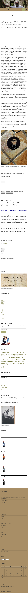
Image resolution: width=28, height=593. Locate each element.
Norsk (2, 311)
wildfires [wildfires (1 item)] (2, 365)
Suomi (2, 302)
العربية (2, 295)
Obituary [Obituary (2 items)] (9, 359)
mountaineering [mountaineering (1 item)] (3, 357)
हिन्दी (1, 306)
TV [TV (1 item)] (11, 363)
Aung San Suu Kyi (4, 500)
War (1, 536)
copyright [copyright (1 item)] (2, 354)
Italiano (2, 308)
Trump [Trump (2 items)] (10, 363)
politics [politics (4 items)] (5, 361)
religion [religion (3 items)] (18, 361)
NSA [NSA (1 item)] (6, 359)
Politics (9, 200)
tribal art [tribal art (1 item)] (7, 363)
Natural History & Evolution (6, 523)
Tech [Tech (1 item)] (5, 363)
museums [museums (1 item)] (7, 357)
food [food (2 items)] (5, 355)
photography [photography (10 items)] (20, 359)
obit (17, 191)
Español (2, 317)
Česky (2, 299)
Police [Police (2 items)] (2, 361)
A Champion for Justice (13, 22)
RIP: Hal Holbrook (4, 502)
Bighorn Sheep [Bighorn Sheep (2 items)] (10, 352)
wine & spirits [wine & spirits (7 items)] (8, 365)
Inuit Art (8, 191)
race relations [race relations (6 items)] (11, 361)
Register (2, 380)
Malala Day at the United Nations (10, 203)
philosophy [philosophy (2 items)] (13, 359)
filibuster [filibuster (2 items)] (2, 355)
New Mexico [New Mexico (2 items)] (3, 359)
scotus (3, 193)
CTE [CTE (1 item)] (4, 354)
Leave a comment (17, 24)
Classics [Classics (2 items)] (24, 352)
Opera (21, 191)
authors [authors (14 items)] (4, 352)
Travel (2, 532)
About (2, 547)
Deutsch (2, 304)
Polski (2, 312)
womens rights (9, 193)
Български (3, 296)
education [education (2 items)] (17, 354)
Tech (2, 530)
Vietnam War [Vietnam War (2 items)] (19, 363)
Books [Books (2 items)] (17, 352)
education (4, 258)
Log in (2, 382)
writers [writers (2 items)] (20, 365)
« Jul (2, 577)
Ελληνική (2, 305)
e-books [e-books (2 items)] (13, 354)
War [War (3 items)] (24, 363)
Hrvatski (2, 297)
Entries (3, 385)
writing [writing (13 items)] (3, 367)
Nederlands (3, 301)
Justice (13, 191)
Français (2, 303)
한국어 (2, 310)
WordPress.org (4, 389)
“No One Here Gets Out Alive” (7, 494)
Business (2, 516)
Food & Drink (3, 518)
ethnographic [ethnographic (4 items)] (22, 354)
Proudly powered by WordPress (6, 591)
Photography (3, 525)
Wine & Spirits (3, 538)
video (5, 243)
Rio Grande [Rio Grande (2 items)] (22, 361)
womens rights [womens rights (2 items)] (15, 365)
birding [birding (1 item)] (14, 352)
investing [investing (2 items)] (14, 355)
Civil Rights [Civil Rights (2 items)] (20, 352)
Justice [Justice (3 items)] (17, 355)
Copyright (3, 549)
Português (3, 313)
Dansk (2, 300)
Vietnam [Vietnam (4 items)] (15, 363)
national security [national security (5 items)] (18, 357)
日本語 (2, 309)
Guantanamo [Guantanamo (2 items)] (9, 355)
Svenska (2, 318)
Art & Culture (4, 200)
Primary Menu (26, 9)
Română (2, 314)
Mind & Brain (3, 521)
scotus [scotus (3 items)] (2, 363)
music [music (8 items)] (11, 357)
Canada (3, 191)
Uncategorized (3, 534)
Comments (4, 387)
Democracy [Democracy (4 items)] (8, 354)
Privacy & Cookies (4, 551)
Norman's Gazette (5, 9)
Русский (2, 315)
